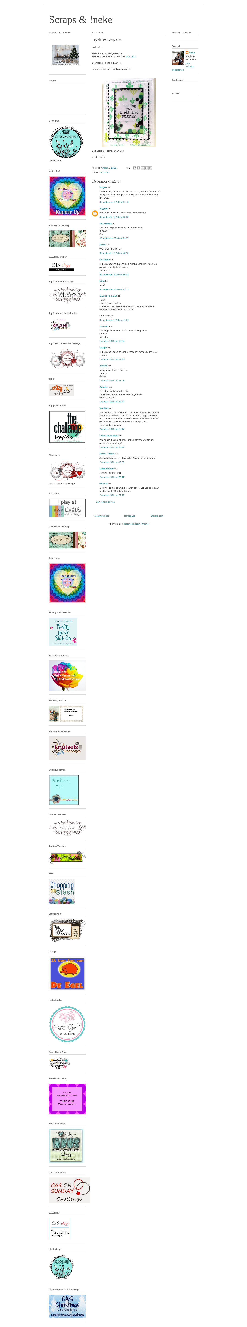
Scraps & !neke (80, 19)
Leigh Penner (106, 468)
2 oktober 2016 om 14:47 (111, 447)
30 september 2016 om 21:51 (114, 320)
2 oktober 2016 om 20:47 (111, 477)
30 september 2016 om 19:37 (114, 238)
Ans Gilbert (105, 223)
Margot (103, 347)
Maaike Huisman (108, 296)
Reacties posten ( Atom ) (136, 523)
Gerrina (103, 483)
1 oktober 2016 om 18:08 (111, 380)
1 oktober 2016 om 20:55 (111, 401)
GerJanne (104, 259)
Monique (104, 408)
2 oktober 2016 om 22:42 (111, 495)
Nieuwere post (101, 516)
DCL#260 (130, 56)
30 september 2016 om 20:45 (114, 274)
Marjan (103, 187)
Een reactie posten (105, 501)
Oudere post (157, 516)
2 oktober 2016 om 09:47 (111, 429)
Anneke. (104, 387)
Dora (102, 281)
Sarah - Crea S (107, 453)
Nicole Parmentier (109, 435)
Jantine (103, 365)
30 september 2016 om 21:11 (114, 289)
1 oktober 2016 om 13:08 (111, 341)
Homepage (129, 516)
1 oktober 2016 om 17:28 (111, 359)
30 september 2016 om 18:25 (114, 217)
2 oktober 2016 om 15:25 (111, 462)
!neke (192, 52)
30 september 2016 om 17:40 (114, 202)
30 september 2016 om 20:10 (114, 253)
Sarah (102, 244)
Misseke (104, 326)
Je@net (103, 208)
